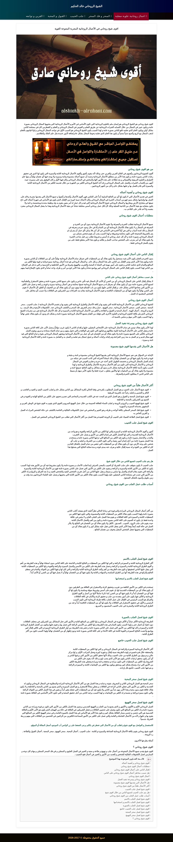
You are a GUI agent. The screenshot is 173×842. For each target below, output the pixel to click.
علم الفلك (49, 133)
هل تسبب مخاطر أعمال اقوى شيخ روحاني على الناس (126, 773)
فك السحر (75, 307)
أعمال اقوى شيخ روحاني (139, 776)
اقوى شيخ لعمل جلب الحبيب (137, 789)
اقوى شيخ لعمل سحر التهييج (137, 815)
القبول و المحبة (57, 16)
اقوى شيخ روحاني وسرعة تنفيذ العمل (133, 779)
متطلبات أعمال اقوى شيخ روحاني (135, 766)
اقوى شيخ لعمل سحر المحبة (137, 812)
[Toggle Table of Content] (148, 759)
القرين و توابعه (35, 16)
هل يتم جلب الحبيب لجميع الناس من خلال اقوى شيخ (127, 792)
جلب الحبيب (77, 16)
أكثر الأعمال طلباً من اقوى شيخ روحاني (132, 786)
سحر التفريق (86, 307)
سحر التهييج (108, 307)
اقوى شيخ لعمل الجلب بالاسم (136, 799)
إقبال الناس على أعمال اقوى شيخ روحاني (131, 770)
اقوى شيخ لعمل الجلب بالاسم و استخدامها (131, 802)
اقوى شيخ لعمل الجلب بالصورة (135, 805)
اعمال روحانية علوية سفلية (131, 16)
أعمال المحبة (121, 311)
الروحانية (99, 124)
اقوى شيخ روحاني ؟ (141, 818)
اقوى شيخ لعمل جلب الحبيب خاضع (134, 809)
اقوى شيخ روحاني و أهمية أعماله (135, 763)
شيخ (146, 124)
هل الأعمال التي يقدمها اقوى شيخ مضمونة (131, 783)
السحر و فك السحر (100, 16)
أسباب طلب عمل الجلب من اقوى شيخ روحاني (129, 796)
